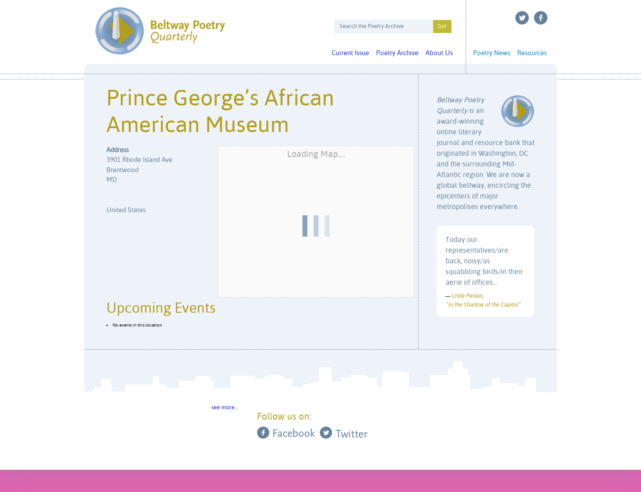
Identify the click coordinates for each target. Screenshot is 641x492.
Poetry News (491, 53)
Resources (532, 53)
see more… (224, 408)
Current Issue (350, 53)
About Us (439, 53)
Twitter (522, 17)
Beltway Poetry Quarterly (160, 31)
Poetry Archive (397, 53)
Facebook (541, 17)
